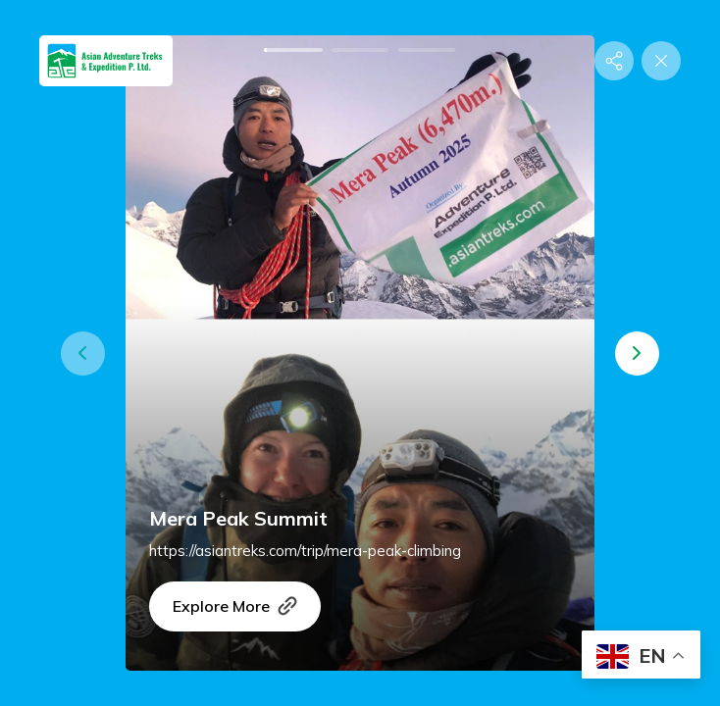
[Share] (614, 61)
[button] (83, 353)
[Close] (661, 60)
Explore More (235, 606)
